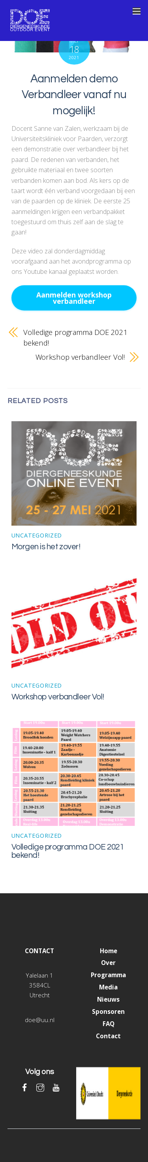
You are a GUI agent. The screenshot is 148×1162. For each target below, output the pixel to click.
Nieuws (108, 999)
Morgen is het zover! (46, 547)
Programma (108, 975)
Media (108, 987)
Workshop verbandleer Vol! (80, 357)
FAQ (108, 1024)
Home (108, 951)
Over (108, 963)
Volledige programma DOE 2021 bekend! (75, 337)
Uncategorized (36, 535)
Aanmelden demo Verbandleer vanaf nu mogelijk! (74, 95)
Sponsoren (108, 1011)
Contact (108, 1036)
